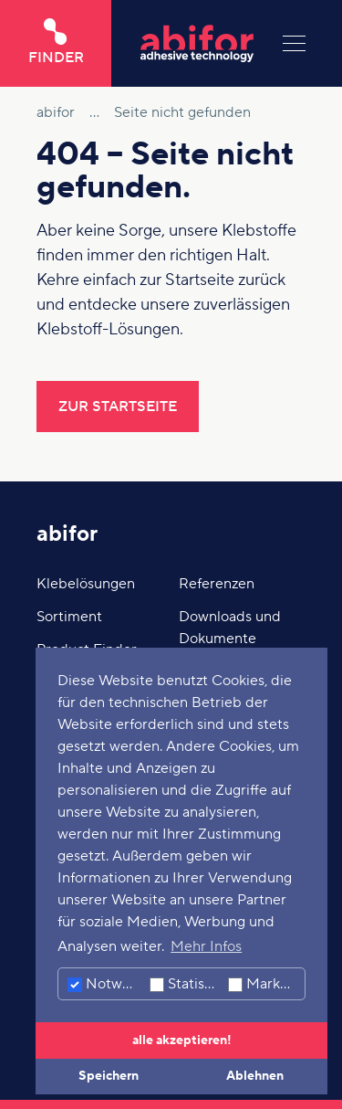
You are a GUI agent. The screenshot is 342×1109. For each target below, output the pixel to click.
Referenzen (216, 584)
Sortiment (69, 616)
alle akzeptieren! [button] (182, 1040)
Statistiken (186, 984)
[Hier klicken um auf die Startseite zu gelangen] (197, 43)
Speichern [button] (108, 1075)
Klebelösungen (85, 584)
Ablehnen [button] (255, 1075)
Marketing (266, 984)
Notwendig (106, 984)
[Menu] (294, 43)
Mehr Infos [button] (206, 946)
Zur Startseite (117, 406)
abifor (67, 534)
